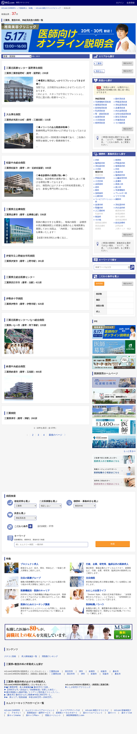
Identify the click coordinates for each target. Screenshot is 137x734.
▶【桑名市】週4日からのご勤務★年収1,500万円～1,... (28, 695)
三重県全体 (54, 671)
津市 (81, 671)
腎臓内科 (99, 208)
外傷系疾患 (120, 120)
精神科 (118, 160)
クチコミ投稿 (10, 656)
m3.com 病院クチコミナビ (96, 710)
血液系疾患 (100, 117)
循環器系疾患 (101, 105)
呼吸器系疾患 (121, 102)
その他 (98, 220)
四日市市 (69, 671)
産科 (97, 187)
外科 (117, 169)
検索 (113, 544)
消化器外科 (120, 204)
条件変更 (99, 284)
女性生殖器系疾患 (123, 114)
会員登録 (130, 3)
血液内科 (99, 204)
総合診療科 (120, 223)
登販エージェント (53, 715)
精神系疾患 (100, 123)
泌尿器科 (99, 184)
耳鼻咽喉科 (120, 190)
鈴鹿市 (92, 671)
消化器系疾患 (121, 105)
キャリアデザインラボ (70, 710)
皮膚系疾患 (120, 108)
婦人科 (118, 187)
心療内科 (99, 196)
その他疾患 (120, 123)
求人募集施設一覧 (29, 656)
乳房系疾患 (100, 111)
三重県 (99, 63)
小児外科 (99, 181)
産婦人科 (119, 184)
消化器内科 (100, 166)
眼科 (97, 190)
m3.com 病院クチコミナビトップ (48, 8)
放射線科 (99, 193)
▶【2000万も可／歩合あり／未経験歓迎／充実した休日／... (30, 689)
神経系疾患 (100, 99)
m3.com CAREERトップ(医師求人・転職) (17, 8)
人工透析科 (100, 210)
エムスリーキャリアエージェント (40, 710)
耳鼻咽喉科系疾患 (103, 102)
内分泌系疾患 (121, 111)
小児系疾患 (100, 120)
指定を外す (127, 63)
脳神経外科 (120, 175)
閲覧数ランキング (50, 656)
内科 (97, 160)
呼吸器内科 (120, 163)
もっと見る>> (130, 451)
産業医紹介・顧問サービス (38, 713)
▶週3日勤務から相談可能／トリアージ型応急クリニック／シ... (32, 692)
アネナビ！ (16, 713)
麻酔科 (118, 199)
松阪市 (104, 671)
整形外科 (99, 172)
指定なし (100, 71)
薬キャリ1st (126, 713)
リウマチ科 (120, 196)
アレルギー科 (121, 193)
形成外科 (119, 172)
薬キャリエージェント (93, 713)
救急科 (98, 216)
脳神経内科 (100, 163)
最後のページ (55, 435)
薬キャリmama (14, 715)
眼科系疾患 (120, 99)
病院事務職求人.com (75, 715)
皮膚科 (118, 181)
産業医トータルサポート (66, 713)
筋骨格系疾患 (101, 108)
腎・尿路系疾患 (102, 114)
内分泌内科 (120, 208)
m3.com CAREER (12, 710)
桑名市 (116, 671)
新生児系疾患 (121, 117)
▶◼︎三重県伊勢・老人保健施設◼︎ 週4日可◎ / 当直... (27, 687)
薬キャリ (112, 713)
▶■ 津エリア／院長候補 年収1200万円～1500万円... (28, 697)
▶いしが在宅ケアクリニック (78, 687)
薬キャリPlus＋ (33, 715)
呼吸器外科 (100, 178)
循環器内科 (120, 166)
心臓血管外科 (121, 178)
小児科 (98, 169)
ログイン (120, 3)
